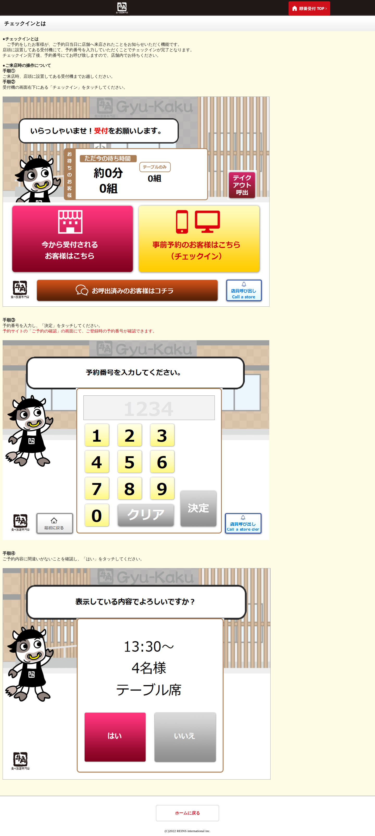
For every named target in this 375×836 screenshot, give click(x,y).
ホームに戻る (187, 813)
